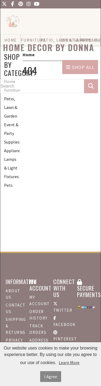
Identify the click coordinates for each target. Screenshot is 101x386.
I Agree (50, 376)
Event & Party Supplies (12, 133)
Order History (38, 315)
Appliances (12, 150)
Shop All (80, 67)
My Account (38, 300)
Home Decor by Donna (48, 47)
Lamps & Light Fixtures (11, 168)
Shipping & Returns (15, 326)
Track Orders (37, 329)
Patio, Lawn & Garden (10, 107)
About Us (13, 294)
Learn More (69, 362)
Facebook (62, 321)
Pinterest (62, 335)
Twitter (62, 307)
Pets (8, 185)
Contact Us (15, 308)
